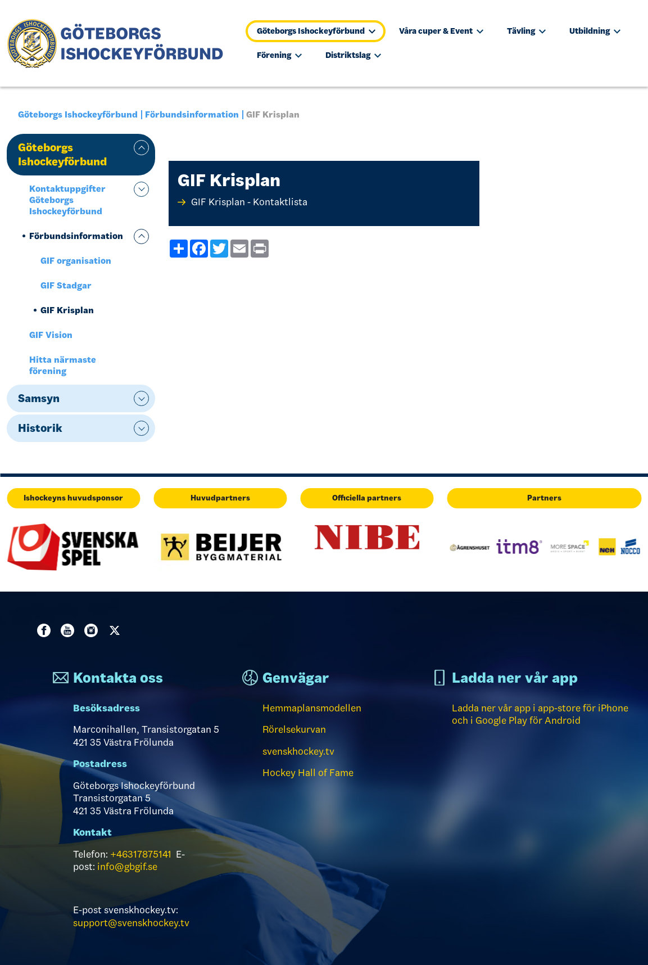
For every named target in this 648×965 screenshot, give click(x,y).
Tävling (526, 31)
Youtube (70, 630)
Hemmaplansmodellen (311, 708)
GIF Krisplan (67, 310)
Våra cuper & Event (441, 31)
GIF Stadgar (66, 285)
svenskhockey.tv (298, 751)
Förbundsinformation (192, 114)
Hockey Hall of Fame (308, 772)
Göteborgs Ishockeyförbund (316, 31)
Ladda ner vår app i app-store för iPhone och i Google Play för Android (540, 714)
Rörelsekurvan (294, 729)
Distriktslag (353, 55)
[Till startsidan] (120, 43)
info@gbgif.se (127, 866)
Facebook (46, 630)
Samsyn (39, 398)
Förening (279, 55)
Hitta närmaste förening (62, 365)
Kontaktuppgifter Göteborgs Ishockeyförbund (67, 200)
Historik (40, 428)
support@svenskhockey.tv (131, 923)
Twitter (117, 630)
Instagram (93, 630)
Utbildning (594, 31)
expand (141, 147)
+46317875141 (140, 854)
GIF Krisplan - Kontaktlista (249, 202)
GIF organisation (75, 260)
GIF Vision (50, 335)
